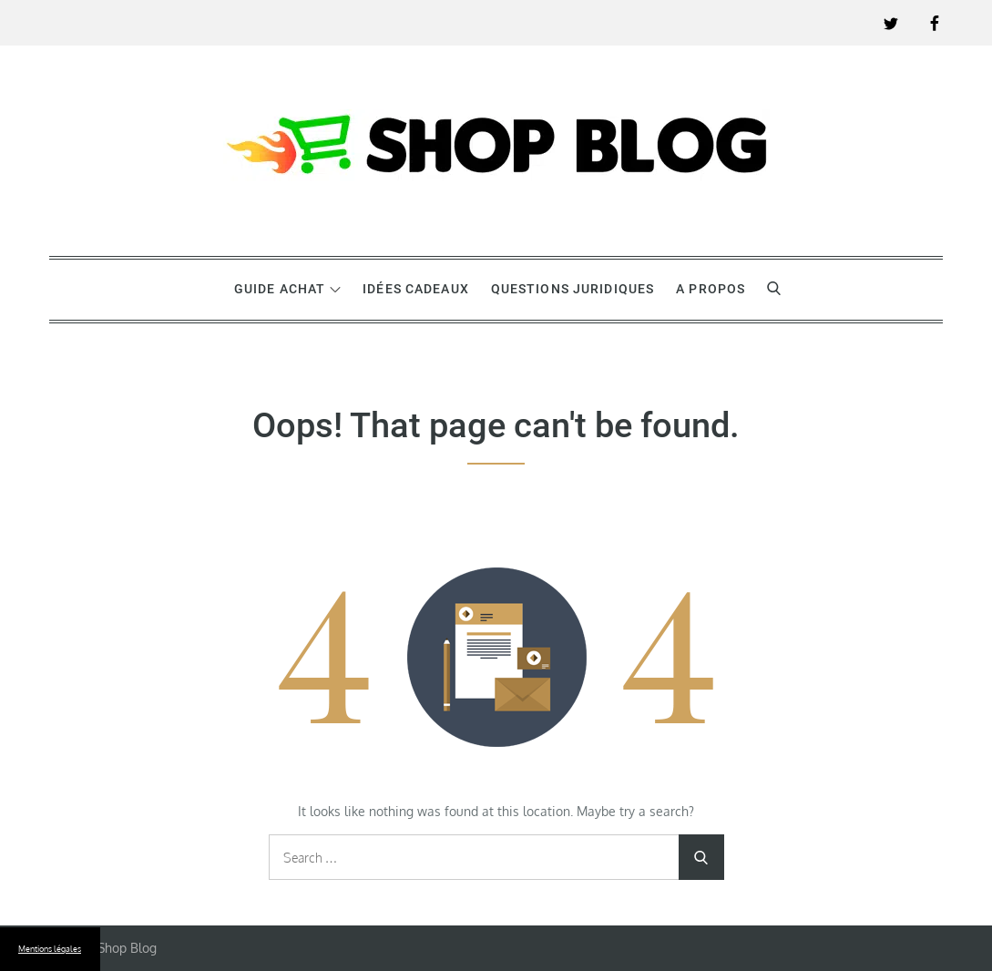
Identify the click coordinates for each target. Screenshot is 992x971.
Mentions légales (49, 949)
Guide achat (287, 288)
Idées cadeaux (416, 288)
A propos (710, 288)
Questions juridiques (572, 288)
